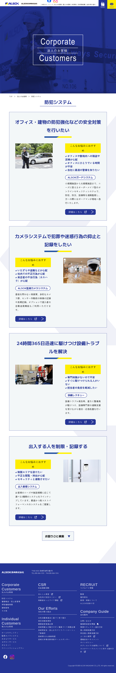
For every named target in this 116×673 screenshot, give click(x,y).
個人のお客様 (66, 4)
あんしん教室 (43, 594)
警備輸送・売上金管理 (11, 601)
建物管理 (5, 607)
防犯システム (7, 598)
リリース (50, 4)
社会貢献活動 (81, 4)
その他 (4, 610)
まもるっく (6, 645)
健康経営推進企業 (45, 624)
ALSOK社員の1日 (87, 603)
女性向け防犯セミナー (47, 597)
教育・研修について (88, 600)
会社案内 (74, 4)
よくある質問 (86, 636)
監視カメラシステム (10, 635)
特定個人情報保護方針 (89, 633)
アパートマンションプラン (13, 648)
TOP (10, 96)
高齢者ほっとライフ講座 (48, 600)
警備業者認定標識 (87, 624)
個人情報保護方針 (87, 630)
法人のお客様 (58, 4)
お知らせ (44, 4)
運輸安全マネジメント (89, 639)
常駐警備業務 (7, 604)
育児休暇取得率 (44, 621)
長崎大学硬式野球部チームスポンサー (54, 639)
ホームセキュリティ (10, 632)
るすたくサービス (9, 642)
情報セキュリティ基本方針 (91, 627)
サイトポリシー (86, 642)
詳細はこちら (78, 212)
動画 (82, 594)
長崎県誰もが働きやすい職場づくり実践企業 (56, 627)
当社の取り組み (91, 4)
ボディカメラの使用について (92, 645)
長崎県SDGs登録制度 (47, 636)
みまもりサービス (9, 638)
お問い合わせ (86, 621)
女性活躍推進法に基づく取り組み (52, 617)
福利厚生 (84, 597)
